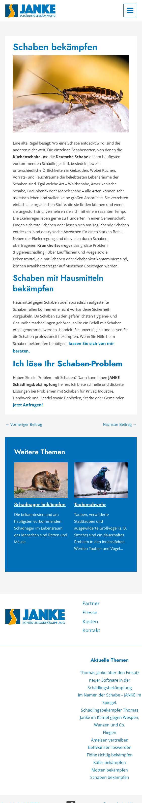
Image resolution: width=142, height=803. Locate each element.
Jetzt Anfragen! (27, 396)
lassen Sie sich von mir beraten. (99, 343)
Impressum (122, 787)
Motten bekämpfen (109, 748)
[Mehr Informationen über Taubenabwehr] (101, 470)
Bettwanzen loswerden (109, 727)
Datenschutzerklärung (122, 781)
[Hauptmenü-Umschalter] (130, 10)
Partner (90, 593)
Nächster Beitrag (119, 415)
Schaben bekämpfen (109, 755)
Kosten (89, 610)
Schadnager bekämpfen (38, 495)
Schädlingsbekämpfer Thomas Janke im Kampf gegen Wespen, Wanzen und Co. (109, 700)
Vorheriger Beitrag (24, 415)
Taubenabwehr (89, 495)
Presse (89, 602)
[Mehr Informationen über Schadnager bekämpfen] (41, 470)
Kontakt (90, 618)
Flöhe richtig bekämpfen (110, 734)
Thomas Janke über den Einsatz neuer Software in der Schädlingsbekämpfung (110, 666)
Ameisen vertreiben (110, 721)
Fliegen (109, 714)
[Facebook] (71, 783)
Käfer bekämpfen (110, 741)
